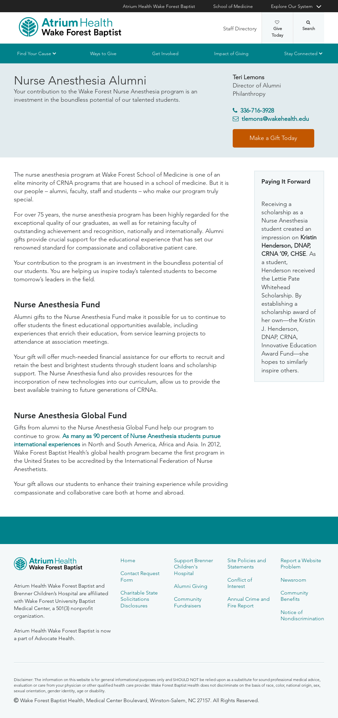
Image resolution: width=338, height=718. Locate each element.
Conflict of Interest (239, 583)
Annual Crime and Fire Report (248, 602)
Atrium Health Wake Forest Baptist (159, 6)
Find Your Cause (34, 53)
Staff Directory (239, 28)
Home (127, 560)
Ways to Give (103, 53)
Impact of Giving (231, 53)
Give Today (277, 29)
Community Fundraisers (187, 602)
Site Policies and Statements (246, 563)
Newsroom (293, 580)
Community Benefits (294, 596)
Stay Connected (301, 53)
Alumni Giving (190, 586)
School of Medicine (233, 6)
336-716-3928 (257, 110)
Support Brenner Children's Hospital (193, 566)
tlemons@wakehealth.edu (275, 118)
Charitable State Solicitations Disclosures (139, 599)
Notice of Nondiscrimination (302, 615)
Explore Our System (292, 6)
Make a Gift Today (273, 138)
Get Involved (165, 53)
